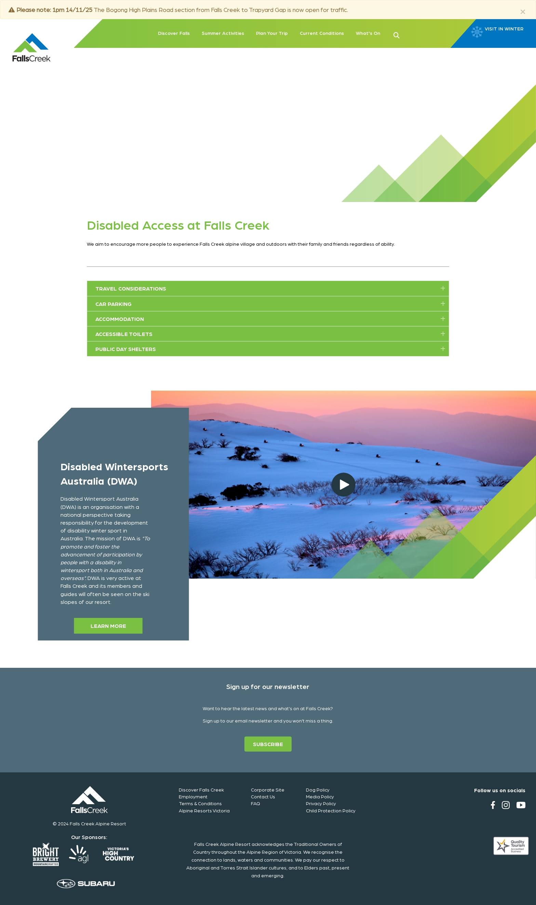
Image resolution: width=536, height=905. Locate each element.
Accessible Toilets (123, 333)
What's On (368, 33)
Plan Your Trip (272, 33)
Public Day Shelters (125, 348)
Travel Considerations (130, 288)
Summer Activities (223, 33)
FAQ (255, 803)
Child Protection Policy (331, 810)
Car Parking (113, 303)
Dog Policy (318, 789)
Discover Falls (174, 33)
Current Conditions (322, 33)
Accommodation (119, 318)
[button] (407, 34)
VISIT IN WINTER (504, 28)
